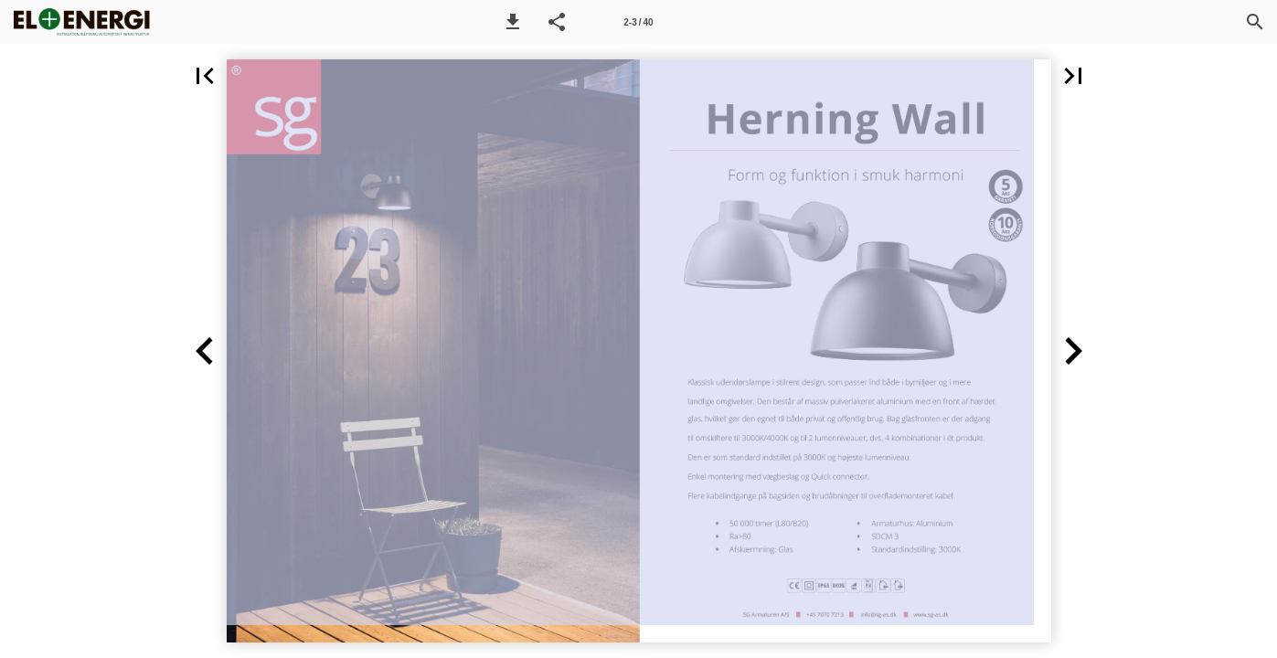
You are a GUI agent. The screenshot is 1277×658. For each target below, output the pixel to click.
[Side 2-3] (638, 22)
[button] (513, 22)
